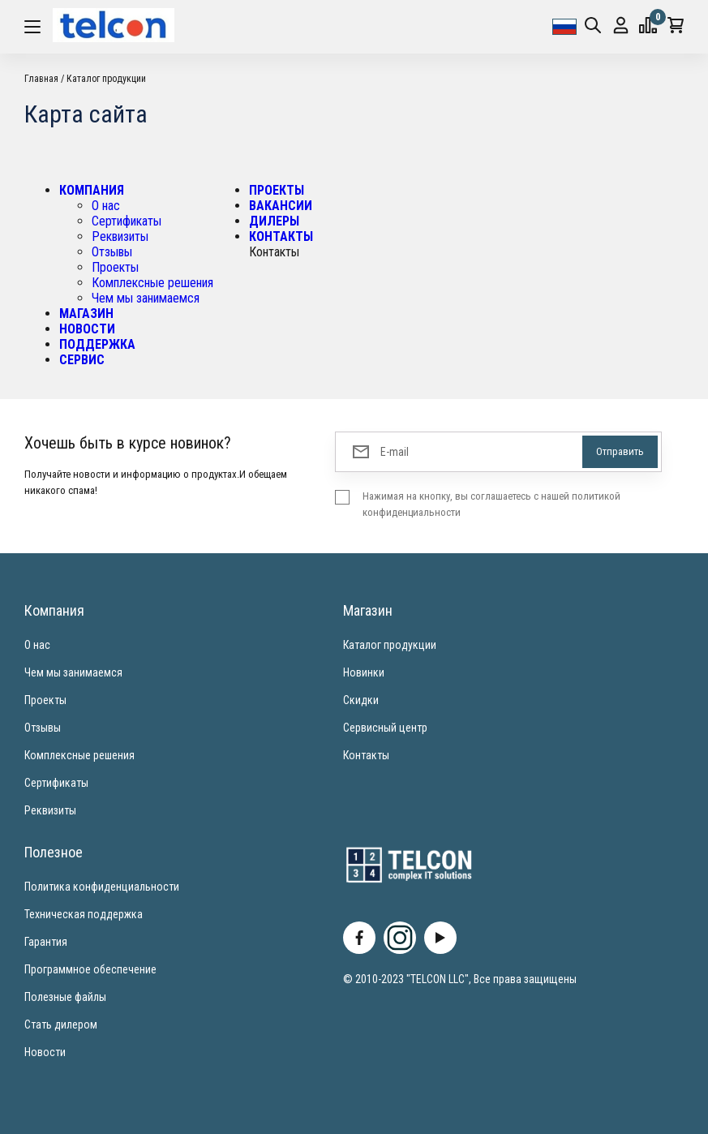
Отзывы (112, 252)
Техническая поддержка (83, 914)
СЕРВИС (82, 359)
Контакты (366, 755)
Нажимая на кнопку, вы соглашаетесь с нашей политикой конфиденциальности (491, 504)
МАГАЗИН (86, 313)
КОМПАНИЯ (91, 190)
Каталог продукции (106, 78)
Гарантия (45, 941)
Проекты (115, 267)
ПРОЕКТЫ (276, 190)
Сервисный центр (385, 727)
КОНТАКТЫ (281, 236)
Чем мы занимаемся (146, 298)
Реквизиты (120, 236)
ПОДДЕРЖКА (97, 344)
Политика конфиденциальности (101, 886)
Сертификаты (126, 221)
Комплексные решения (152, 282)
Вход (621, 25)
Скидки (361, 700)
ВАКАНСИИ (280, 205)
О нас (106, 205)
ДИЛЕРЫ (274, 221)
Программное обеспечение (90, 969)
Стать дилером (60, 1024)
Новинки (363, 672)
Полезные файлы (65, 996)
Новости (45, 1052)
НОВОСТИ (87, 329)
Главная (41, 78)
